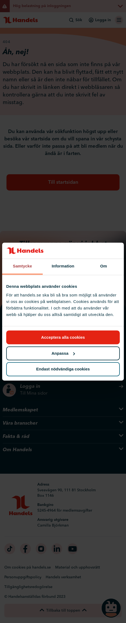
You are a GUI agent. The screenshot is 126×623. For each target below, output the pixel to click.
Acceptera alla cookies (63, 337)
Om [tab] (103, 266)
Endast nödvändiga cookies (63, 369)
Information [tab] (63, 266)
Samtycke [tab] (22, 266)
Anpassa (63, 353)
